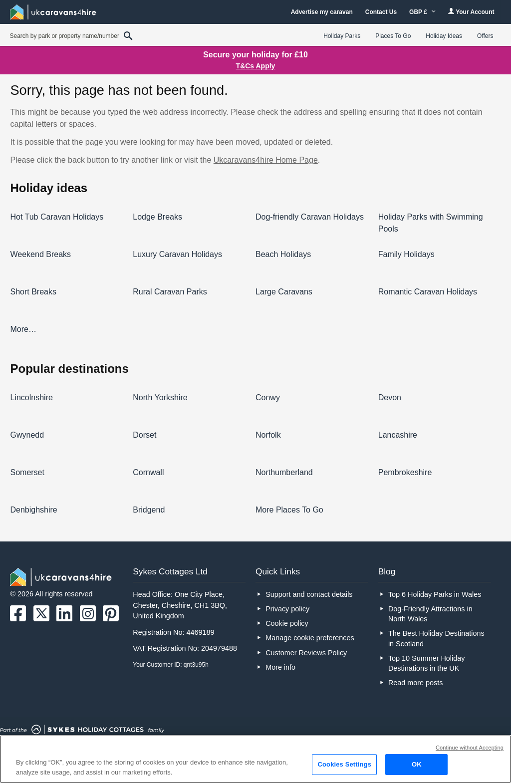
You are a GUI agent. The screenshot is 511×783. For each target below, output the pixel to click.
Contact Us (381, 11)
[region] (255, 759)
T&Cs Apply (255, 66)
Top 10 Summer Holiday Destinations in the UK (426, 663)
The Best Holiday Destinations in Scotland (436, 638)
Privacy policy (287, 609)
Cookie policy (286, 623)
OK (417, 764)
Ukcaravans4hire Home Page (266, 160)
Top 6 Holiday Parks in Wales (435, 594)
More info (280, 667)
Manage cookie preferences (309, 638)
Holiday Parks (341, 35)
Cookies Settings (344, 764)
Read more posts (415, 683)
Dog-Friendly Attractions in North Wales (430, 614)
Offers (485, 35)
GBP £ (422, 11)
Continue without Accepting (470, 748)
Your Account (471, 11)
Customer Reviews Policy (306, 653)
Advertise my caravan (322, 11)
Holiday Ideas (444, 35)
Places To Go (393, 35)
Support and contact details (308, 594)
